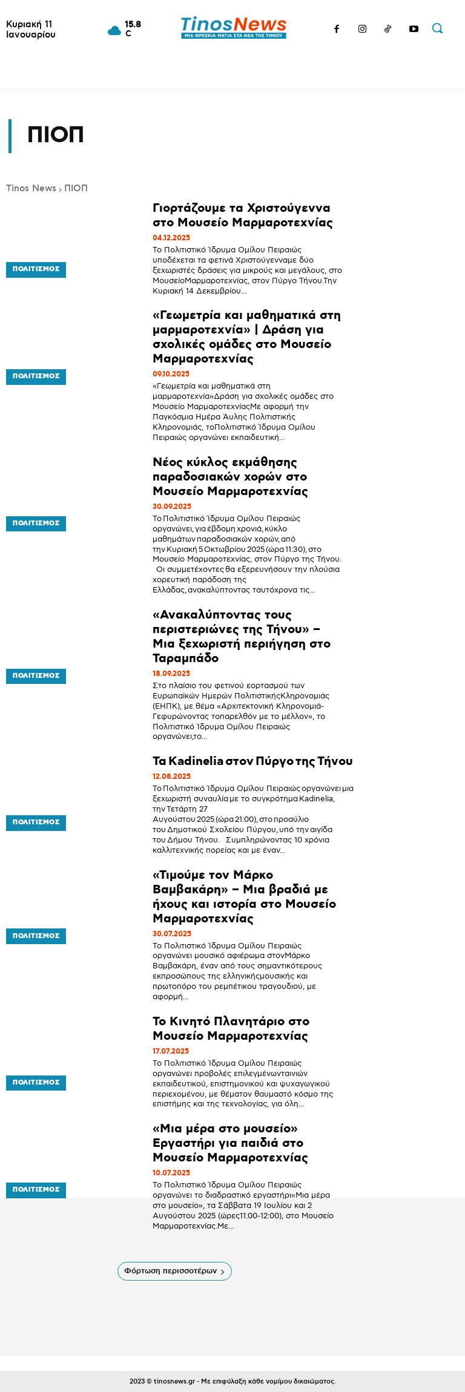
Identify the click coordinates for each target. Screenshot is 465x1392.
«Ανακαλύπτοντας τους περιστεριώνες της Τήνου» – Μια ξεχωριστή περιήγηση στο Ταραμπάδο (242, 636)
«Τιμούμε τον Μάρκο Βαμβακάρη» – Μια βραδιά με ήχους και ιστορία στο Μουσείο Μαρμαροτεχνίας (244, 897)
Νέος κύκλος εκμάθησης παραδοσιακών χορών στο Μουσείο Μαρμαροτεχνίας (230, 477)
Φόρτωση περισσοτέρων (174, 1271)
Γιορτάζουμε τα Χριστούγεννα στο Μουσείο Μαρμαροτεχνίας (243, 215)
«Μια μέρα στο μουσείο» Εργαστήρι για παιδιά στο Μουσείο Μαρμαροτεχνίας (230, 1143)
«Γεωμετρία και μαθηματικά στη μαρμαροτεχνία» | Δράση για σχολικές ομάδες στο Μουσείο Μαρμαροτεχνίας (247, 337)
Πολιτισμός (33, 273)
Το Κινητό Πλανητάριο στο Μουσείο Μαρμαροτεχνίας (231, 1029)
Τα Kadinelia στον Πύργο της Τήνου (254, 761)
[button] (437, 28)
